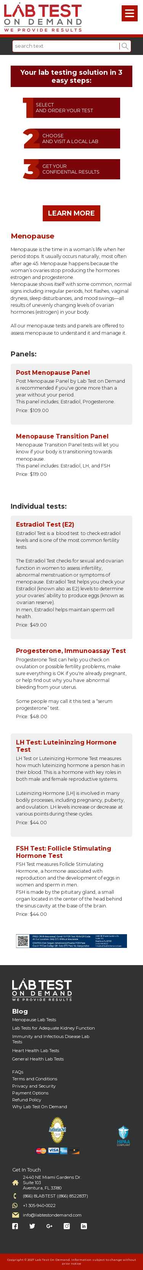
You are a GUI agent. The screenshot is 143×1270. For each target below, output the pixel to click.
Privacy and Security (34, 1086)
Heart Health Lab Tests (35, 1050)
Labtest (43, 17)
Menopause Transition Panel (62, 436)
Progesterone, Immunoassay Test (71, 650)
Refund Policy (26, 1099)
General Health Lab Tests (38, 1059)
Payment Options (30, 1093)
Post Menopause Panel (53, 372)
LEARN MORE (71, 213)
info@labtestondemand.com (52, 1215)
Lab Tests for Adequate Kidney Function (53, 1028)
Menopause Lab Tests (34, 1019)
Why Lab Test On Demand (39, 1106)
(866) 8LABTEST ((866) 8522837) (55, 1196)
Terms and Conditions (34, 1078)
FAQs (17, 1072)
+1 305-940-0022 (39, 1205)
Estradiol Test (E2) (45, 524)
